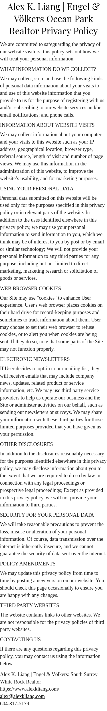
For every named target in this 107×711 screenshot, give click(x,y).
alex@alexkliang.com (22, 696)
